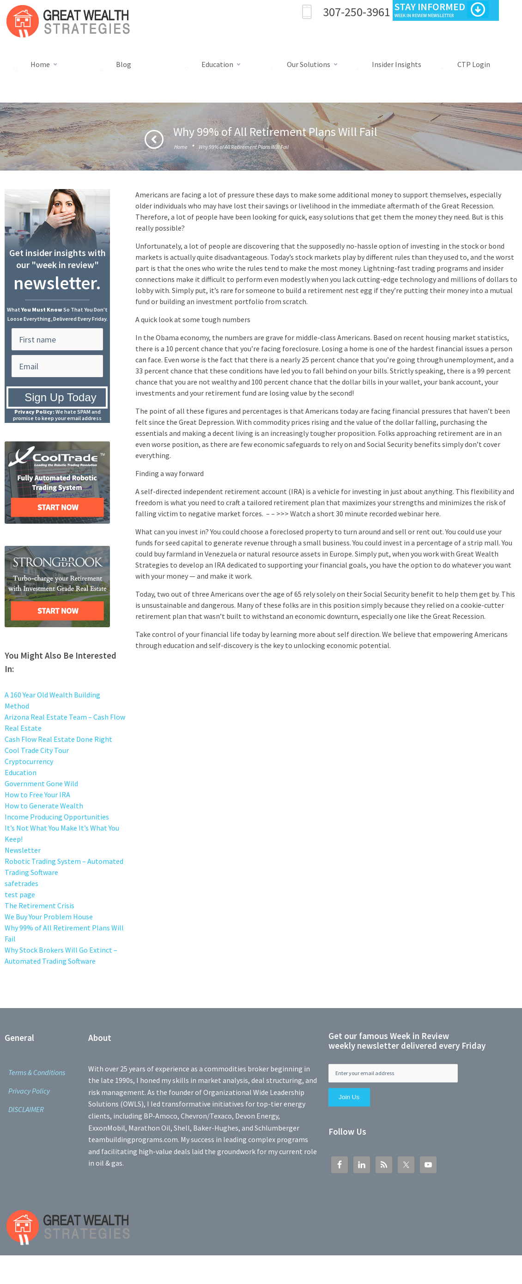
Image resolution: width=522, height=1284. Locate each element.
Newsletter (23, 850)
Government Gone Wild (41, 783)
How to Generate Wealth (44, 805)
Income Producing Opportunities (57, 816)
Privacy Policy (29, 1090)
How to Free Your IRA (37, 794)
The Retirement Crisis (39, 905)
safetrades (21, 883)
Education (20, 772)
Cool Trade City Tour (37, 750)
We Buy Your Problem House (49, 916)
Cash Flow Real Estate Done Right (58, 739)
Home (181, 146)
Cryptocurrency (29, 761)
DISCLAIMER (26, 1109)
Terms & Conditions (36, 1072)
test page (20, 894)
